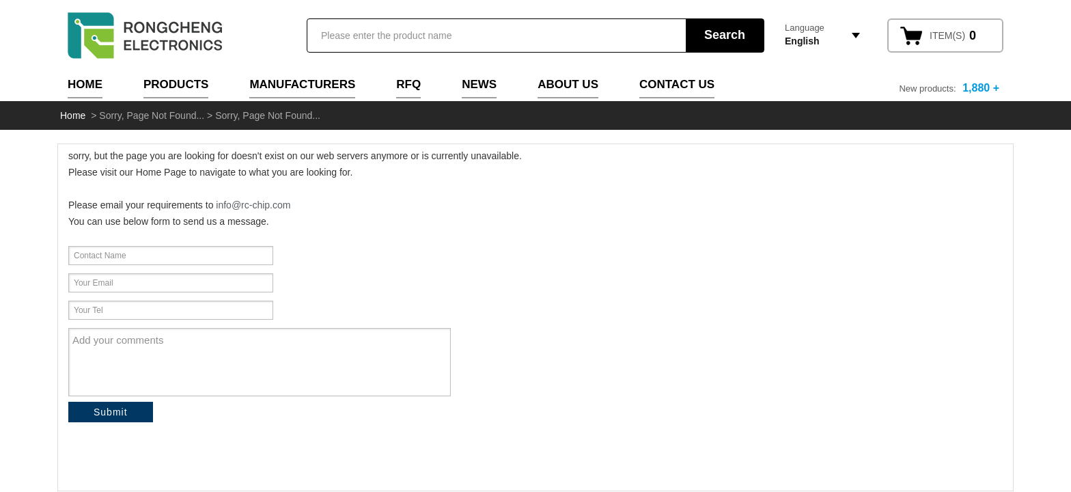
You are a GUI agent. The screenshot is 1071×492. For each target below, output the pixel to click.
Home (85, 84)
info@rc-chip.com (253, 205)
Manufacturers (302, 84)
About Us (568, 84)
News (479, 84)
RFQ (408, 84)
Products (175, 84)
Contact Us (676, 84)
